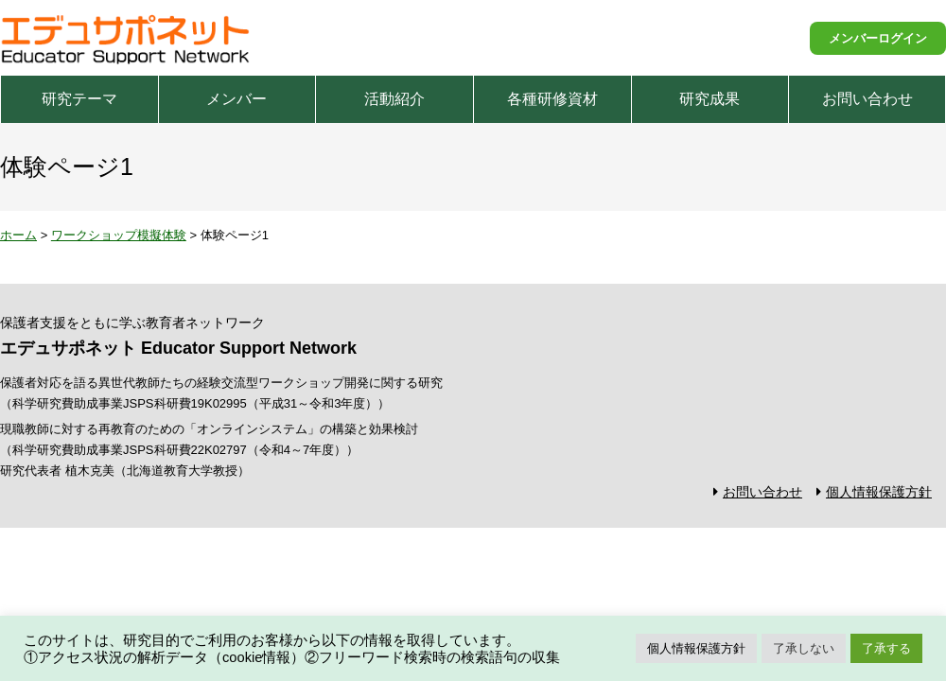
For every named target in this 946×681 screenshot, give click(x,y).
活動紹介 (394, 99)
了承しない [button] (803, 648)
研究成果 (709, 99)
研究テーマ (79, 99)
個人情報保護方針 (879, 491)
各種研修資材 (552, 99)
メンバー (236, 99)
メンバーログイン (878, 38)
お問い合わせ (867, 99)
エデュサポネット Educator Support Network (127, 38)
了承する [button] (886, 648)
